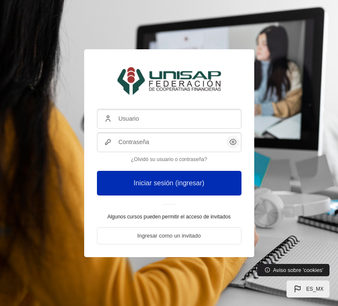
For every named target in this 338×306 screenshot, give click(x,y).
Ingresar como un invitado (169, 235)
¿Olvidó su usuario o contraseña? (169, 159)
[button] (308, 289)
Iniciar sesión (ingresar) (168, 183)
